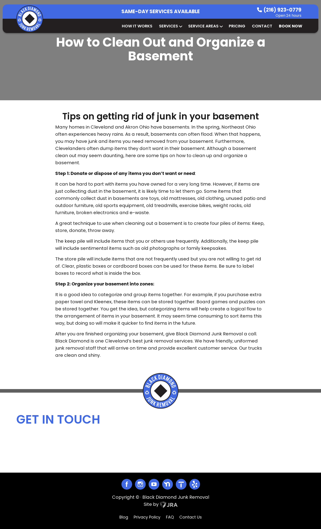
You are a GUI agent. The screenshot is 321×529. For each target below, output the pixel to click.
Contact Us (190, 517)
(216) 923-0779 (282, 9)
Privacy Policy (147, 517)
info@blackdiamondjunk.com (194, 444)
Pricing (237, 26)
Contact (262, 26)
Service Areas (205, 26)
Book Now (290, 26)
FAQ (170, 517)
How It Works (137, 26)
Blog (123, 517)
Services (170, 26)
